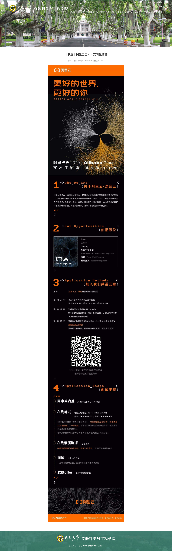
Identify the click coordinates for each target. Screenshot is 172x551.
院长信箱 (158, 12)
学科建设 (90, 12)
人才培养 (119, 12)
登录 (153, 3)
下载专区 (148, 12)
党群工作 (129, 12)
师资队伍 (109, 12)
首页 (73, 12)
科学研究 (100, 12)
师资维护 (159, 3)
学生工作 (138, 12)
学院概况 (80, 12)
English (148, 3)
